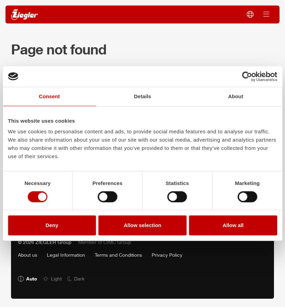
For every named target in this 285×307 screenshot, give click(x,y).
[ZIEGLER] (24, 14)
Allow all (233, 225)
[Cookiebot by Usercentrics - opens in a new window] (247, 76)
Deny (51, 225)
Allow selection (142, 225)
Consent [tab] (49, 96)
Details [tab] (142, 96)
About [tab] (235, 96)
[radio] (27, 278)
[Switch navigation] (266, 14)
